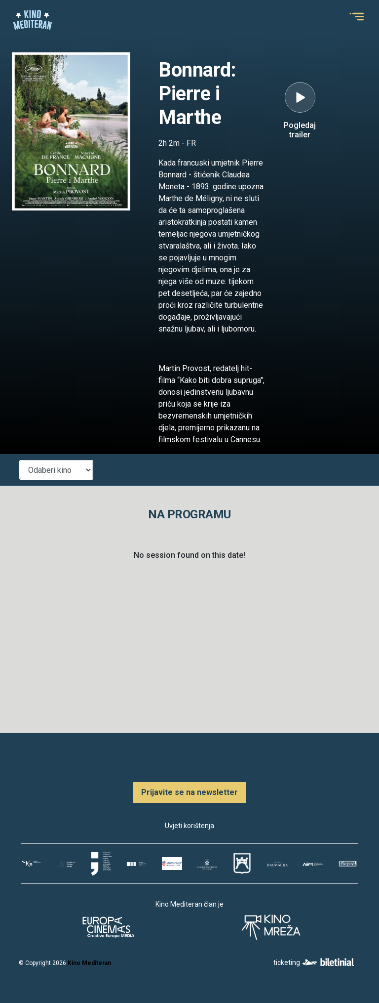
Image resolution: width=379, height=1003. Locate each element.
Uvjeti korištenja (189, 826)
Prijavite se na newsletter (189, 792)
